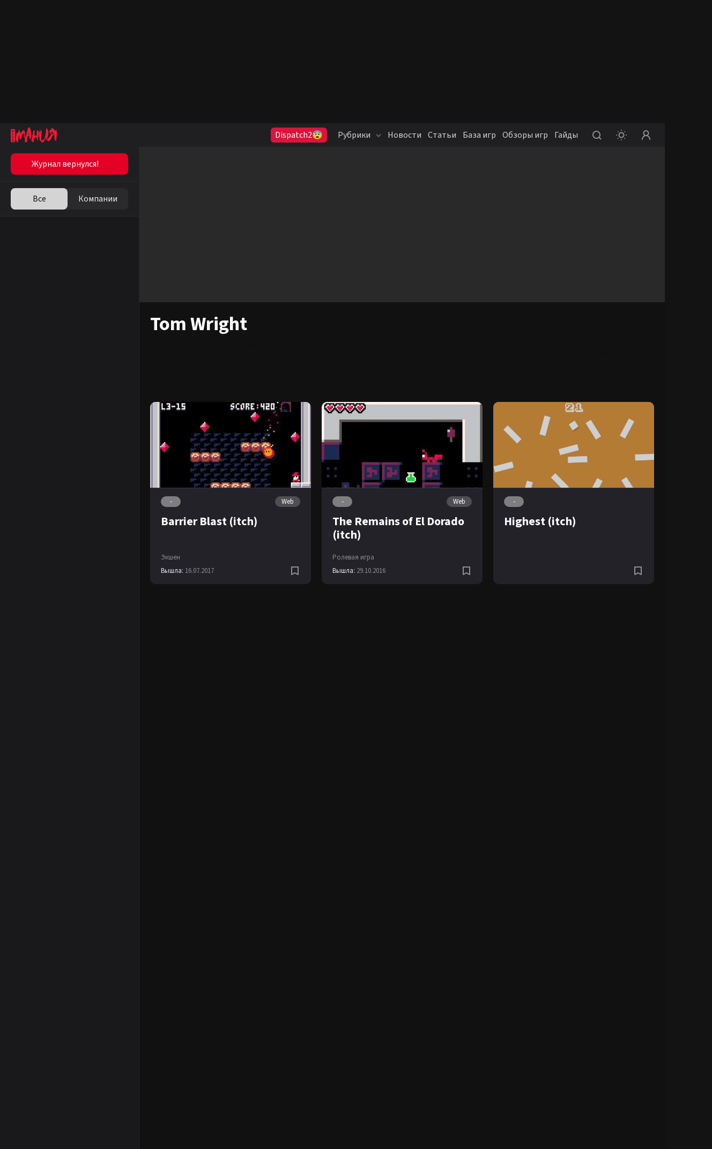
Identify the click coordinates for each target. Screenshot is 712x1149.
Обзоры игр (525, 135)
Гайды (566, 135)
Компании (97, 199)
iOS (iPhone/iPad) (475, 353)
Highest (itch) (540, 521)
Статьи (442, 135)
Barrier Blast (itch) (209, 521)
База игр (479, 135)
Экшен (170, 557)
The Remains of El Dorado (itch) (398, 528)
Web (287, 501)
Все (39, 199)
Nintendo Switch (533, 353)
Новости (404, 135)
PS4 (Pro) (366, 353)
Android (431, 353)
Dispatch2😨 (299, 135)
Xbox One (400, 353)
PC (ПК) (336, 353)
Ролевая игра (353, 557)
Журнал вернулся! (65, 164)
